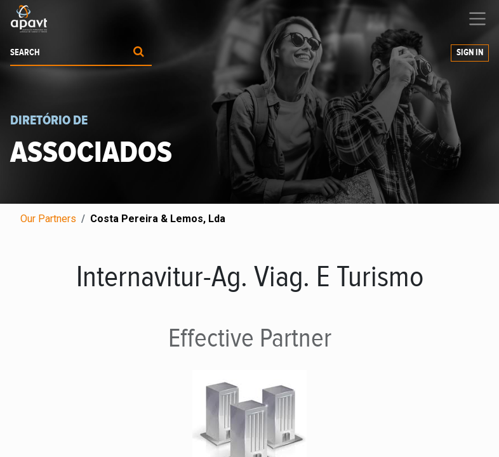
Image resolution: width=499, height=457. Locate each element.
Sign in (469, 53)
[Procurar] (139, 53)
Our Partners (48, 219)
